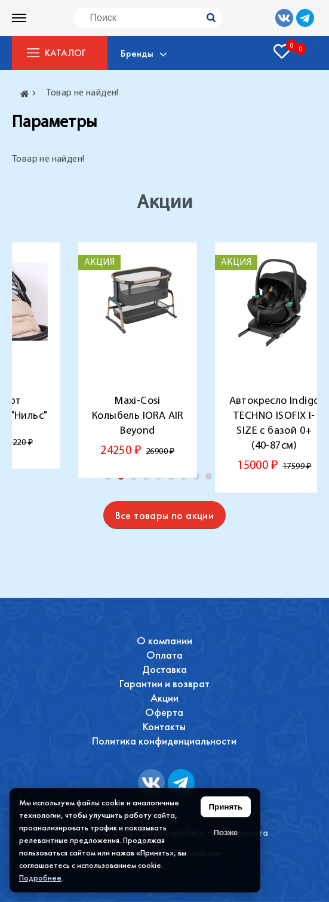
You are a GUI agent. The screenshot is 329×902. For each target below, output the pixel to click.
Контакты (164, 726)
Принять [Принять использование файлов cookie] (225, 806)
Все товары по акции (164, 515)
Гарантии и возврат (164, 683)
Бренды (138, 53)
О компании (164, 640)
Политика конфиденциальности (164, 740)
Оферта (164, 712)
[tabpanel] (137, 360)
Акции (164, 698)
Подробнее (40, 877)
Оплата (164, 655)
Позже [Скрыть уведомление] (225, 832)
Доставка (164, 669)
